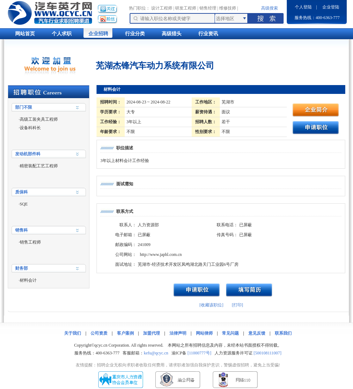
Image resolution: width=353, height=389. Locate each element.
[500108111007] (267, 353)
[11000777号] (199, 353)
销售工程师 (30, 242)
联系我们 (283, 333)
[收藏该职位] (211, 305)
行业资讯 (208, 33)
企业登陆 (330, 7)
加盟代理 (151, 333)
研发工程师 (185, 8)
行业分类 (135, 33)
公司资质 (99, 333)
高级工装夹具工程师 (39, 119)
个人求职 (62, 33)
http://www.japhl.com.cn (161, 254)
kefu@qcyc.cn (156, 353)
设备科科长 (30, 127)
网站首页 (25, 33)
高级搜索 (269, 8)
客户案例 (125, 333)
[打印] (237, 305)
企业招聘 (98, 33)
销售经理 (207, 8)
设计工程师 (161, 8)
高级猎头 (171, 33)
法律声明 (177, 333)
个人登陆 (303, 7)
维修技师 (227, 8)
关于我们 (72, 333)
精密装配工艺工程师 (39, 165)
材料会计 (28, 280)
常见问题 (230, 333)
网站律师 (204, 333)
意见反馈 (256, 333)
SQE (24, 204)
